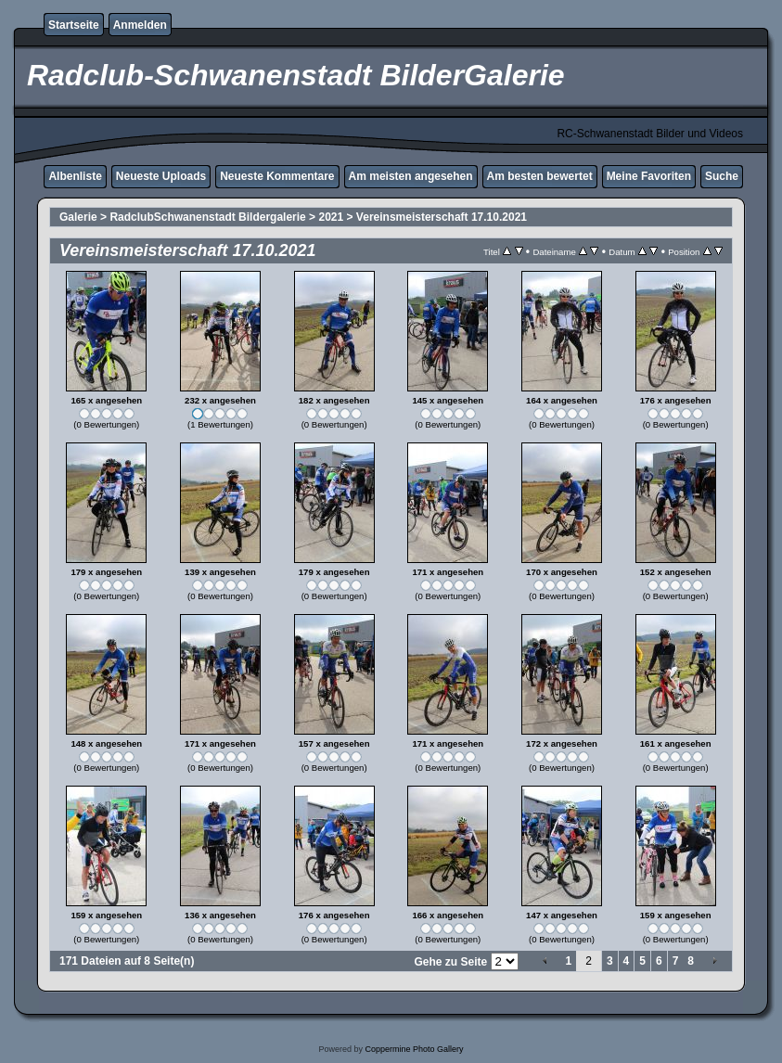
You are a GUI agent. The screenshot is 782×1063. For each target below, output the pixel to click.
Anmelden (140, 25)
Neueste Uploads (161, 176)
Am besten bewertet (540, 176)
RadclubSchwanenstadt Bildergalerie (207, 217)
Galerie (78, 217)
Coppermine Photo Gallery (414, 1049)
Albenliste (74, 176)
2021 (330, 217)
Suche (721, 176)
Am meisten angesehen (411, 176)
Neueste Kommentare (277, 176)
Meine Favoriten (649, 176)
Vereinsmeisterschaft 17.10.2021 (441, 217)
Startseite (73, 25)
